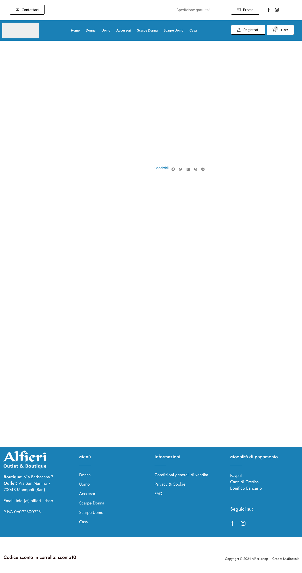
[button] (27, 10)
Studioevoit (290, 558)
